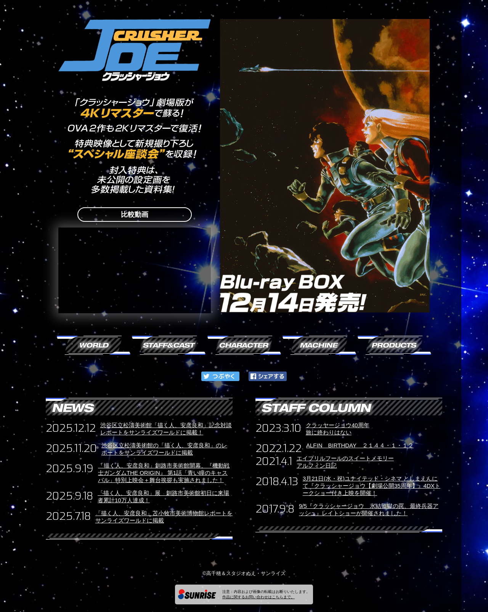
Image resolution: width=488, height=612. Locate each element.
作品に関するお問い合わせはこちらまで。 (258, 597)
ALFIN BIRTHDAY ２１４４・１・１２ (360, 445)
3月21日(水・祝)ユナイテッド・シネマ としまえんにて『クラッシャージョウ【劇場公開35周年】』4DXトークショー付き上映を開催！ (371, 485)
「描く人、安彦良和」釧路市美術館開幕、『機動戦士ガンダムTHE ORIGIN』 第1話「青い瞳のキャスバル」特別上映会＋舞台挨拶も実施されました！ (164, 472)
